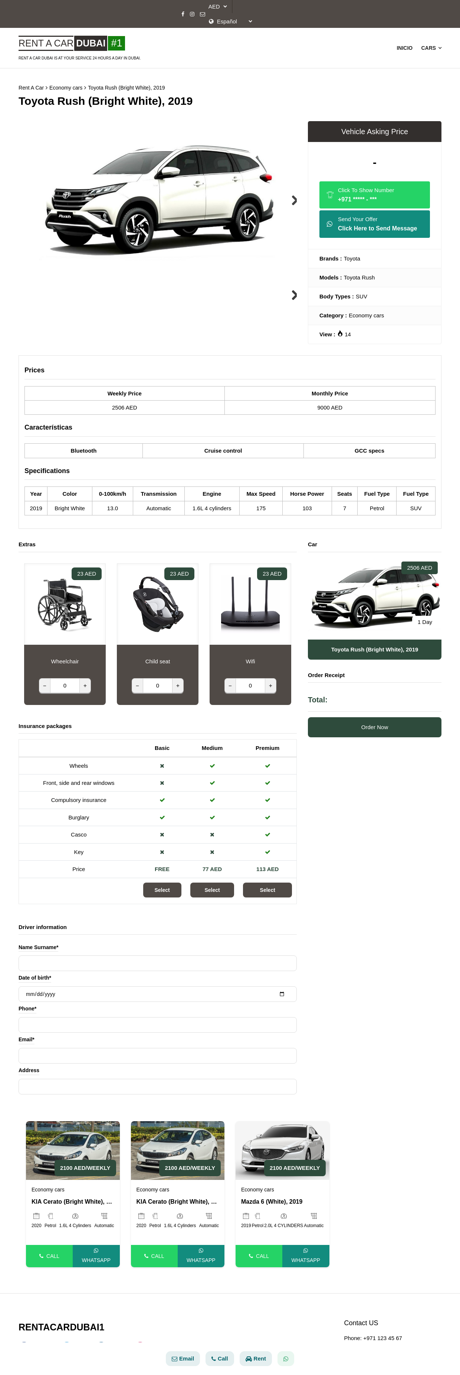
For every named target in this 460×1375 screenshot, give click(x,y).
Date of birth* (35, 974)
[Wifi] (250, 681)
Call (49, 1252)
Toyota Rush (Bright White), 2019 (133, 83)
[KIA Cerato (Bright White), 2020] (73, 1145)
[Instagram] (192, 14)
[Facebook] (182, 14)
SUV (361, 292)
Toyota (352, 254)
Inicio (404, 46)
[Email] (202, 14)
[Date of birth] (158, 989)
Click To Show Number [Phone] (360, 191)
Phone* (27, 1004)
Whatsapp (96, 1251)
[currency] (216, 6)
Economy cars (366, 311)
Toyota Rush (359, 273)
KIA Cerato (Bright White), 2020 (73, 1197)
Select (162, 886)
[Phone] (158, 1020)
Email (183, 1358)
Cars (431, 46)
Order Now (374, 723)
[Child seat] (157, 681)
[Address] (158, 1082)
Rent (256, 1358)
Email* (26, 1035)
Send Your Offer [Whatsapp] (372, 220)
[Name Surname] (158, 959)
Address (29, 1066)
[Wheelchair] (65, 681)
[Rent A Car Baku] (80, 41)
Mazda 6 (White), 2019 (271, 1197)
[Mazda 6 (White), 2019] (282, 1145)
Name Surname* (38, 943)
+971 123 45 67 (382, 1333)
